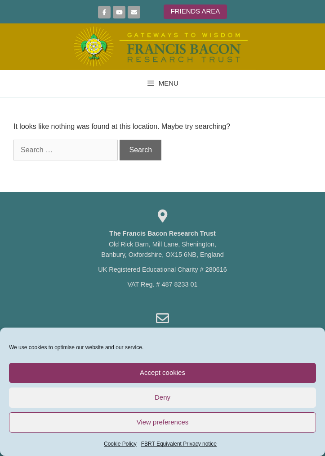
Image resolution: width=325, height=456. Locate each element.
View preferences (163, 422)
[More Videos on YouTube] (119, 12)
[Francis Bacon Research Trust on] (148, 12)
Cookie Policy (120, 444)
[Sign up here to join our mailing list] (134, 12)
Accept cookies (162, 372)
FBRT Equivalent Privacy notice (179, 444)
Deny (162, 397)
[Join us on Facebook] (104, 12)
